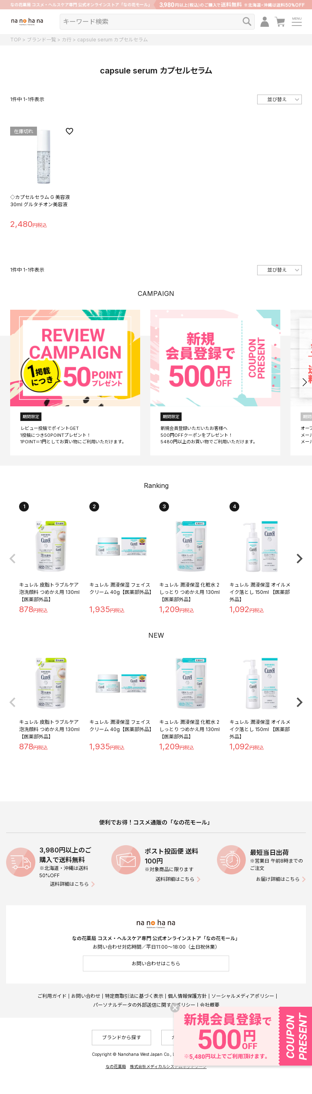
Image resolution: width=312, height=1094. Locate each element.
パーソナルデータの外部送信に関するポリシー (144, 1005)
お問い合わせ (85, 996)
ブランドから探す (121, 1037)
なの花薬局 (116, 1066)
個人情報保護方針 (187, 996)
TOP (15, 40)
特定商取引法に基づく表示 (134, 996)
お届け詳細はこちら (278, 879)
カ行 (67, 40)
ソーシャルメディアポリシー (242, 996)
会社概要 (209, 1005)
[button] (304, 382)
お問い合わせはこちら (156, 963)
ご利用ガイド (52, 996)
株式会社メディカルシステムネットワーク (168, 1066)
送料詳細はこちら (69, 884)
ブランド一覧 (41, 40)
